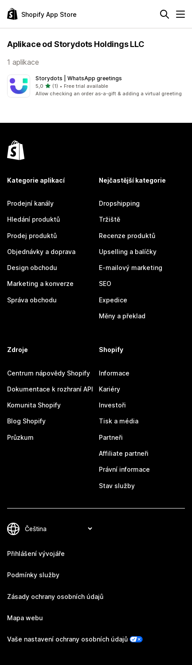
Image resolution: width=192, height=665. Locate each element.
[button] (96, 86)
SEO (105, 283)
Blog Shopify (26, 421)
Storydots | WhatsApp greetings (78, 78)
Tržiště (109, 219)
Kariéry (109, 389)
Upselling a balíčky (128, 251)
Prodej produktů (32, 235)
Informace (114, 373)
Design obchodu (32, 267)
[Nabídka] (180, 14)
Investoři (112, 405)
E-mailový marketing (130, 267)
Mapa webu (25, 618)
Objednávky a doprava (41, 251)
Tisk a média (118, 421)
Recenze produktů (127, 235)
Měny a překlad (122, 316)
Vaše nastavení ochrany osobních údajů (67, 639)
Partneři (111, 437)
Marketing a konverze (40, 283)
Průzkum (20, 437)
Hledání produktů (33, 219)
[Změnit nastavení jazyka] (58, 528)
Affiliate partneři (124, 453)
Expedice (113, 300)
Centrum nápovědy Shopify (48, 373)
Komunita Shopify (34, 405)
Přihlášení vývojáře (36, 553)
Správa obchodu (32, 300)
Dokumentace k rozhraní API (50, 389)
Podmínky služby (33, 575)
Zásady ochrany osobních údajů (55, 596)
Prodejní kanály (30, 203)
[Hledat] (164, 14)
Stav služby (117, 485)
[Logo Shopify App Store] (42, 14)
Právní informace (124, 469)
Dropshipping (119, 203)
